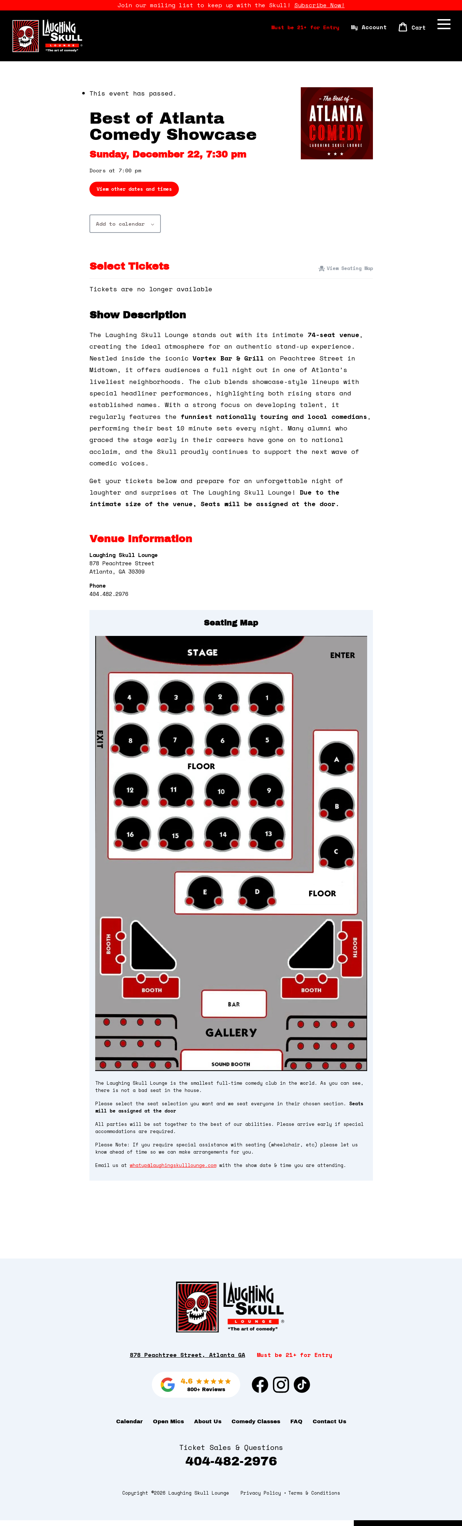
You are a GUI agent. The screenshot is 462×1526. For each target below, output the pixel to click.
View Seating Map (350, 271)
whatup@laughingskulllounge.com (173, 1168)
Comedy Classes (256, 1427)
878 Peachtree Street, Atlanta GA (187, 1361)
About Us (207, 1427)
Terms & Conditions (314, 1498)
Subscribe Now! (319, 5)
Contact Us (329, 1427)
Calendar (129, 1427)
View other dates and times (134, 192)
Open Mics (168, 1427)
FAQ (296, 1427)
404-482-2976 (231, 1467)
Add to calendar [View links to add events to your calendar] (120, 227)
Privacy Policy (261, 1498)
